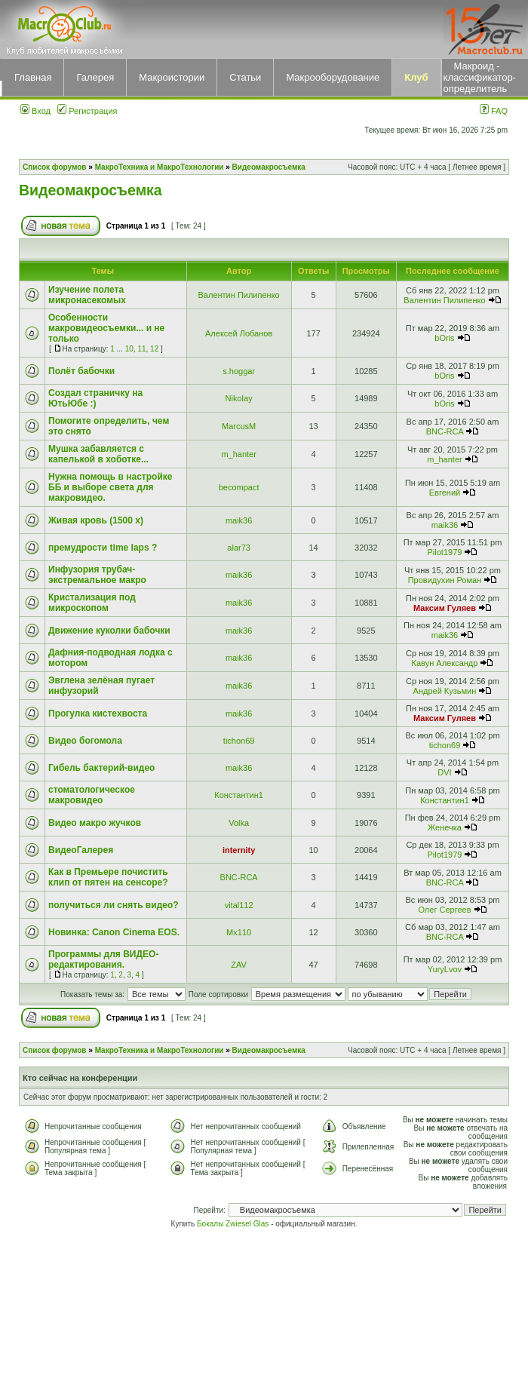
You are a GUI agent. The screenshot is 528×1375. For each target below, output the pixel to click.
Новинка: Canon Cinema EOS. (114, 932)
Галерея (95, 77)
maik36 (239, 520)
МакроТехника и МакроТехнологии (159, 167)
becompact (239, 487)
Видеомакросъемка (268, 167)
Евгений (444, 492)
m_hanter (238, 454)
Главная (32, 77)
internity (239, 850)
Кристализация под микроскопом (92, 602)
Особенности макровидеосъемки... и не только (106, 328)
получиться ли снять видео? (113, 905)
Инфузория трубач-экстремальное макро (97, 574)
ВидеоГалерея (80, 850)
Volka (239, 822)
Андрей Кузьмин (445, 690)
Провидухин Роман (445, 580)
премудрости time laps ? (102, 547)
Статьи (245, 77)
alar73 (238, 547)
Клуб (416, 77)
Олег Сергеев (444, 909)
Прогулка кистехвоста (97, 713)
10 (129, 349)
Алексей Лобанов (238, 333)
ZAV (239, 964)
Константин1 (238, 795)
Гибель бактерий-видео (101, 768)
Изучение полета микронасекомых (87, 294)
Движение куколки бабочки (109, 630)
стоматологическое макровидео (91, 795)
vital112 (239, 905)
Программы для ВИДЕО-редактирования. (103, 959)
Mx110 (238, 932)
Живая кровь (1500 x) (95, 520)
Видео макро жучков (94, 823)
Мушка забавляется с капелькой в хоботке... (98, 454)
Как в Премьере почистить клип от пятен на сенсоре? (108, 877)
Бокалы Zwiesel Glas (234, 1224)
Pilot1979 (445, 552)
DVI (444, 772)
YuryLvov (445, 969)
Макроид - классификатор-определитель (480, 77)
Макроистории (171, 77)
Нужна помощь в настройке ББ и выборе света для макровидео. (110, 487)
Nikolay (239, 398)
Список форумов (55, 167)
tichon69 (239, 740)
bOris (444, 337)
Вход (35, 110)
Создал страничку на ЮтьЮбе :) (95, 398)
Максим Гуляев (444, 607)
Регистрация (87, 110)
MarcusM (239, 426)
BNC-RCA (445, 431)
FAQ (494, 110)
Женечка (445, 827)
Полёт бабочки (81, 371)
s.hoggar (239, 371)
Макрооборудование (332, 77)
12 (154, 349)
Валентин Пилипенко (239, 294)
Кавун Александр (445, 663)
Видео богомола (85, 740)
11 (141, 349)
